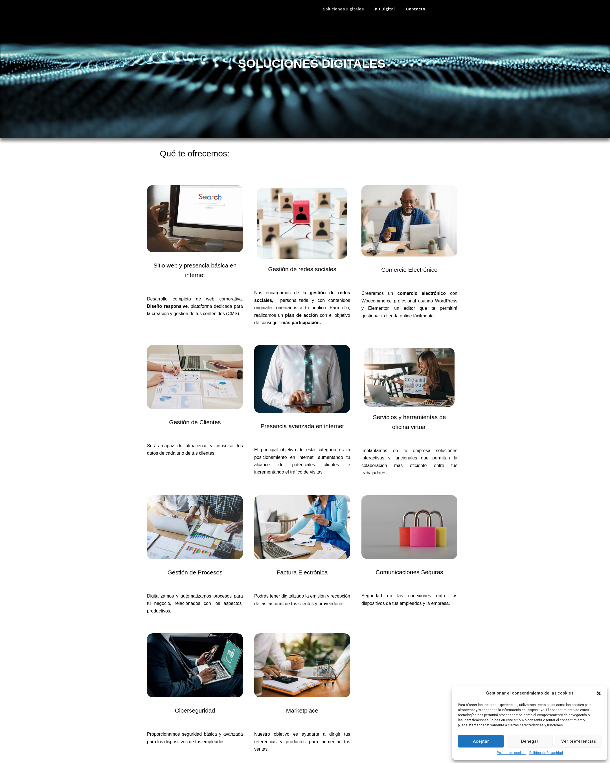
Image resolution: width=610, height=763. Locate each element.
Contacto (415, 9)
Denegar (529, 741)
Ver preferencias (578, 741)
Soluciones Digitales (343, 9)
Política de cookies (511, 753)
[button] (599, 693)
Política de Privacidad (546, 753)
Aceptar (481, 741)
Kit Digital (385, 9)
